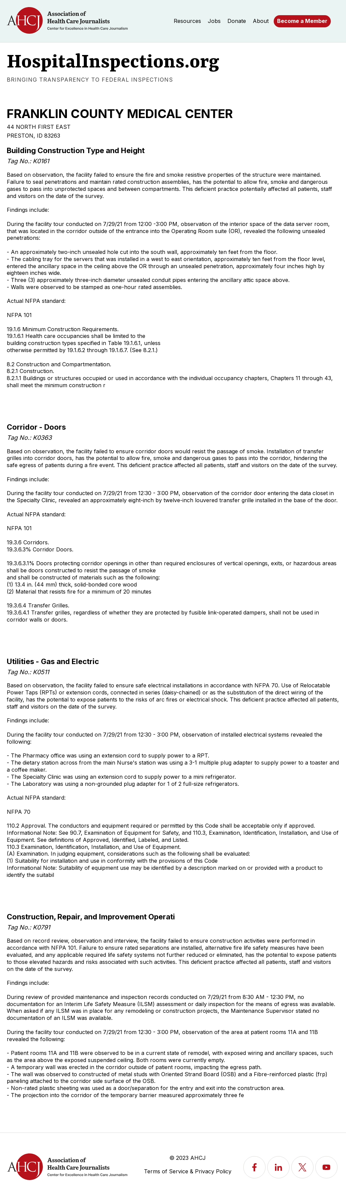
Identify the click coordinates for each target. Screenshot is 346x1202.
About (261, 21)
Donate (236, 21)
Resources (187, 21)
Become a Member (302, 21)
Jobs (214, 21)
